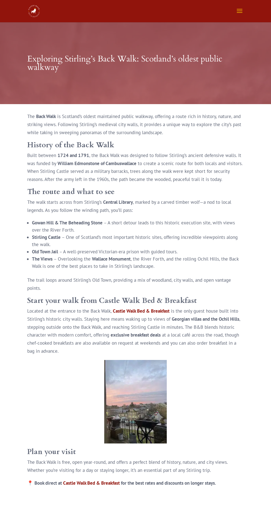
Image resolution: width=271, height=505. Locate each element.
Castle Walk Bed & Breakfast (141, 311)
